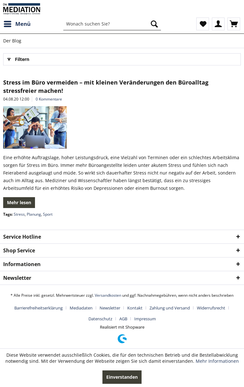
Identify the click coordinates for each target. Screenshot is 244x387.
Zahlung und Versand (170, 308)
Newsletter (110, 308)
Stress (19, 214)
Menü (17, 23)
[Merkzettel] (202, 24)
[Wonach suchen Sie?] (112, 24)
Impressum (145, 319)
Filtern (18, 58)
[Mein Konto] (218, 24)
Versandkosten (108, 295)
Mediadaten (81, 308)
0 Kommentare (49, 99)
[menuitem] (17, 24)
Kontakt (135, 308)
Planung (34, 214)
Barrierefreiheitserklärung (38, 308)
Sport (47, 214)
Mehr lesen (19, 202)
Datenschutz (100, 319)
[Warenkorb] (233, 24)
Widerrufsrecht (211, 308)
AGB (123, 319)
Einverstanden (122, 377)
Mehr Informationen (217, 361)
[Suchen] (154, 24)
